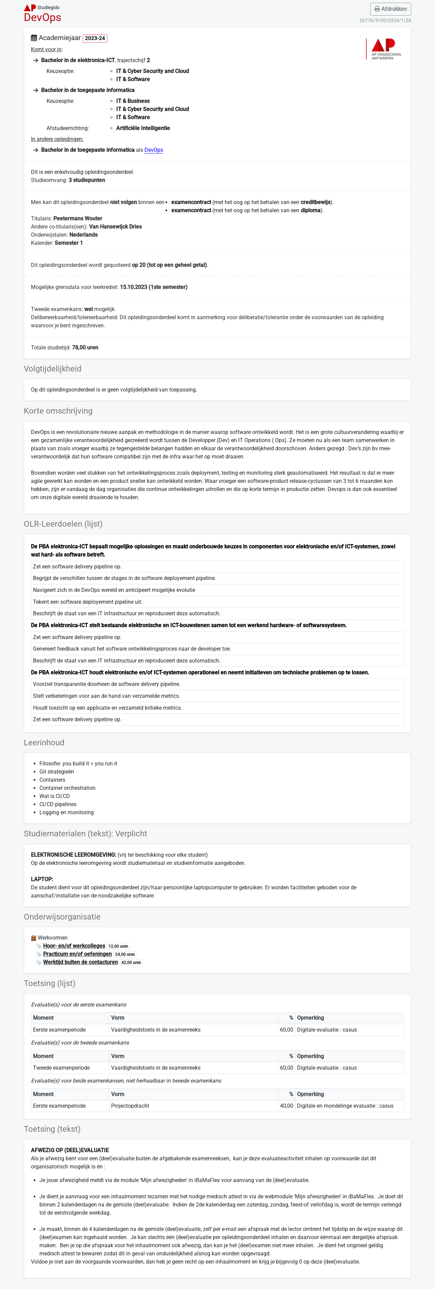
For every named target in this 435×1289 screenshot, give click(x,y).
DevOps (153, 150)
